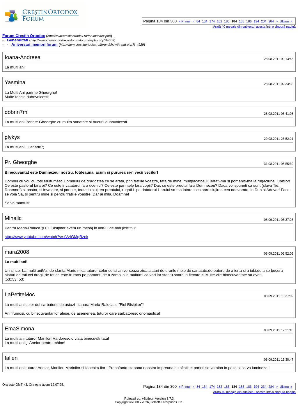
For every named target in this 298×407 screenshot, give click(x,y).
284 (271, 21)
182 (219, 21)
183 (226, 21)
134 (204, 21)
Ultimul (286, 21)
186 (248, 21)
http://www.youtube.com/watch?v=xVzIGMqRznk (46, 237)
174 (212, 21)
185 (241, 21)
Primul (184, 21)
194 (256, 21)
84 (198, 21)
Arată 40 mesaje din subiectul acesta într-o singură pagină (254, 26)
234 (263, 21)
